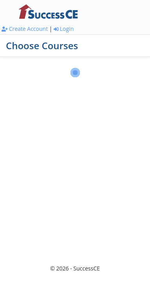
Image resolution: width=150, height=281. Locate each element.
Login (64, 28)
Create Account (25, 28)
